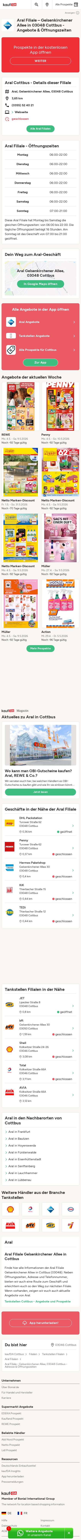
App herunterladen (13, 1476)
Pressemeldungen (12, 1481)
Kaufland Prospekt (12, 1418)
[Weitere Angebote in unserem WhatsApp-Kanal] (36, 1533)
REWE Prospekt (11, 1424)
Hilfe (4, 1520)
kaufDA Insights (11, 1471)
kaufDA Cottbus (14, 1354)
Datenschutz (9, 1525)
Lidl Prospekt (9, 1450)
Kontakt (45, 1525)
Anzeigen (72, 13)
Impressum (47, 1520)
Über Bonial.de (10, 1387)
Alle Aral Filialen (40, 128)
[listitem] (21, 413)
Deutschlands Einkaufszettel (19, 1465)
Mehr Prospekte (40, 648)
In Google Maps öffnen (40, 284)
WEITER (40, 61)
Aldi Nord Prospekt (13, 1439)
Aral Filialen (11, 1359)
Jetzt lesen (40, 792)
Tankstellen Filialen (53, 1354)
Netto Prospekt (11, 1445)
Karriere (6, 1398)
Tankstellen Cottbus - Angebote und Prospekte (38, 1301)
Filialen (33, 1354)
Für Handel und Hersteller (17, 1392)
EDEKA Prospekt (11, 1413)
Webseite (21, 112)
